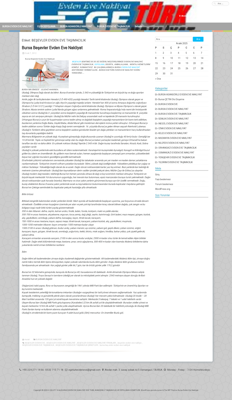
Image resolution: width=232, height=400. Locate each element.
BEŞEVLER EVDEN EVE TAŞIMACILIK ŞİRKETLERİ (77, 345)
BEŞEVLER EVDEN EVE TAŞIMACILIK (38, 345)
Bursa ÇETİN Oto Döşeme (171, 99)
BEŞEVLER (76, 61)
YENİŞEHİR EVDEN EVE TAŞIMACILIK (176, 157)
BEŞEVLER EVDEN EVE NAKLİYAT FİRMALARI (96, 343)
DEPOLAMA (99, 64)
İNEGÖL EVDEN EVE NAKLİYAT (173, 123)
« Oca (158, 78)
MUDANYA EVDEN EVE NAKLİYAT (175, 138)
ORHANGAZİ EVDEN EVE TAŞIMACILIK (177, 147)
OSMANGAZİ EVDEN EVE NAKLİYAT (176, 152)
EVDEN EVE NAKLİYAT (130, 67)
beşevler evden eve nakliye (129, 343)
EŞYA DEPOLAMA (46, 26)
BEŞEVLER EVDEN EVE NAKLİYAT (61, 343)
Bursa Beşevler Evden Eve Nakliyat (52, 47)
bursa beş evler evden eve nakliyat (115, 345)
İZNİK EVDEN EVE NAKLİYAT (172, 128)
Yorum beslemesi (164, 184)
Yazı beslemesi (163, 179)
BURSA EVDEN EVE (168, 104)
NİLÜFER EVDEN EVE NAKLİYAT (174, 143)
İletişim (138, 26)
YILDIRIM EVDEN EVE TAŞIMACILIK (175, 162)
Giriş (157, 174)
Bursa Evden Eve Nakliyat (188, 390)
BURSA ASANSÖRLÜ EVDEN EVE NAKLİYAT (180, 94)
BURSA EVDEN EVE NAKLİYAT (17, 26)
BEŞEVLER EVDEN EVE (35, 343)
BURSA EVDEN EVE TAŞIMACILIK (113, 26)
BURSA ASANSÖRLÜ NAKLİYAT (76, 26)
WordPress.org (162, 189)
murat (27, 339)
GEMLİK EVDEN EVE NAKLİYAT (173, 118)
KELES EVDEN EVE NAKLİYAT (173, 133)
